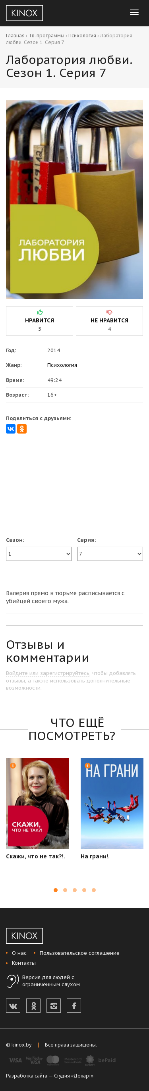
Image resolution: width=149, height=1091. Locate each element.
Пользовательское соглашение (80, 953)
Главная (15, 36)
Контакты (24, 963)
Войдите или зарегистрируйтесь (47, 673)
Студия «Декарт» (73, 1076)
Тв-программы (46, 36)
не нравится (109, 320)
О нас (19, 953)
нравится (39, 320)
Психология (82, 36)
